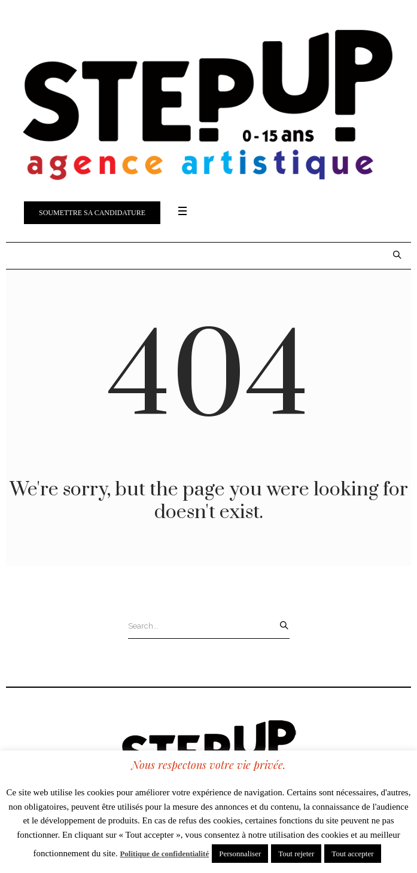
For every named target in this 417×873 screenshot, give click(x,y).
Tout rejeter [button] (296, 853)
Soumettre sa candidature (92, 213)
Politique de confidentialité (164, 853)
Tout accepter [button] (352, 853)
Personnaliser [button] (240, 853)
